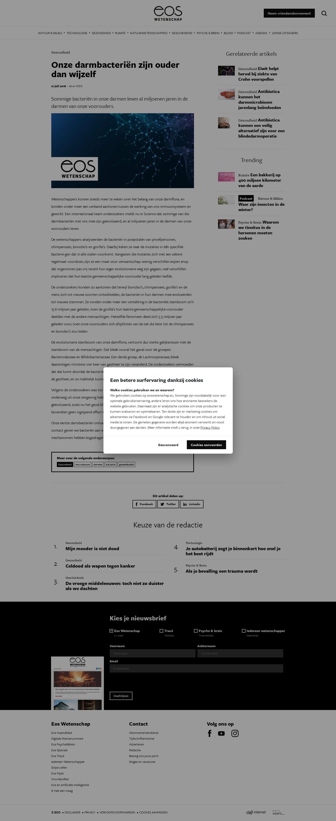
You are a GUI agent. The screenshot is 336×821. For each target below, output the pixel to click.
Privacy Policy (209, 427)
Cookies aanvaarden (206, 444)
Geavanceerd (168, 444)
